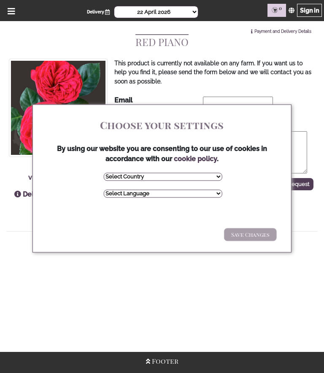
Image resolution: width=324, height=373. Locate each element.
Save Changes (250, 234)
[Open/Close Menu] (10, 10)
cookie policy (195, 159)
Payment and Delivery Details (282, 31)
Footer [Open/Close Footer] (162, 361)
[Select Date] (156, 12)
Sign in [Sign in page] (309, 10)
